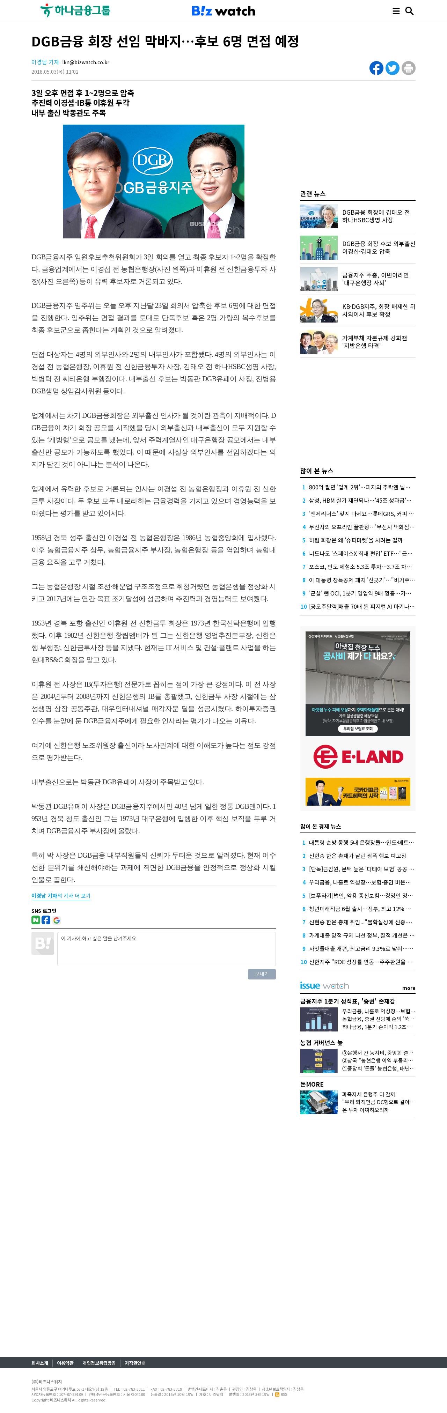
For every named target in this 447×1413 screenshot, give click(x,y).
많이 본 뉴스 (317, 470)
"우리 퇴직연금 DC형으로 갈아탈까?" (383, 1101)
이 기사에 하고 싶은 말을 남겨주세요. (166, 949)
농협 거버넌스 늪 (321, 1042)
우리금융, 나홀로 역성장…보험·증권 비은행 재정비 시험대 (377, 882)
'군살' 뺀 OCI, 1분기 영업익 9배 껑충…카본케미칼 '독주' (375, 593)
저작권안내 (135, 1363)
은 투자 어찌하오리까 (365, 1110)
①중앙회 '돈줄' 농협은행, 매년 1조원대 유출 (391, 1068)
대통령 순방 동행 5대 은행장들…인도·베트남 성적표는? (374, 842)
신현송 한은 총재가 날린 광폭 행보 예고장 (357, 855)
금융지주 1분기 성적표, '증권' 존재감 (347, 1001)
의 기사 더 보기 (61, 895)
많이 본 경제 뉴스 (320, 826)
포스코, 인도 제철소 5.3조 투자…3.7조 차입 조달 (366, 566)
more (409, 987)
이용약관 (65, 1363)
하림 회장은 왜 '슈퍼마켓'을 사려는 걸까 (356, 540)
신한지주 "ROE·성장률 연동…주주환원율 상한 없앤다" (373, 961)
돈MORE (312, 1084)
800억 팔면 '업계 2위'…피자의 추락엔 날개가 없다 (368, 487)
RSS (281, 1394)
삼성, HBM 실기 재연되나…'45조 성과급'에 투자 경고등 (374, 500)
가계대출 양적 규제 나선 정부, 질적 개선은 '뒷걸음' (368, 935)
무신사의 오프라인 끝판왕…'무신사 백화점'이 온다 (368, 527)
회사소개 (39, 1363)
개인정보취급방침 (99, 1363)
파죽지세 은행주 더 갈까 (368, 1094)
